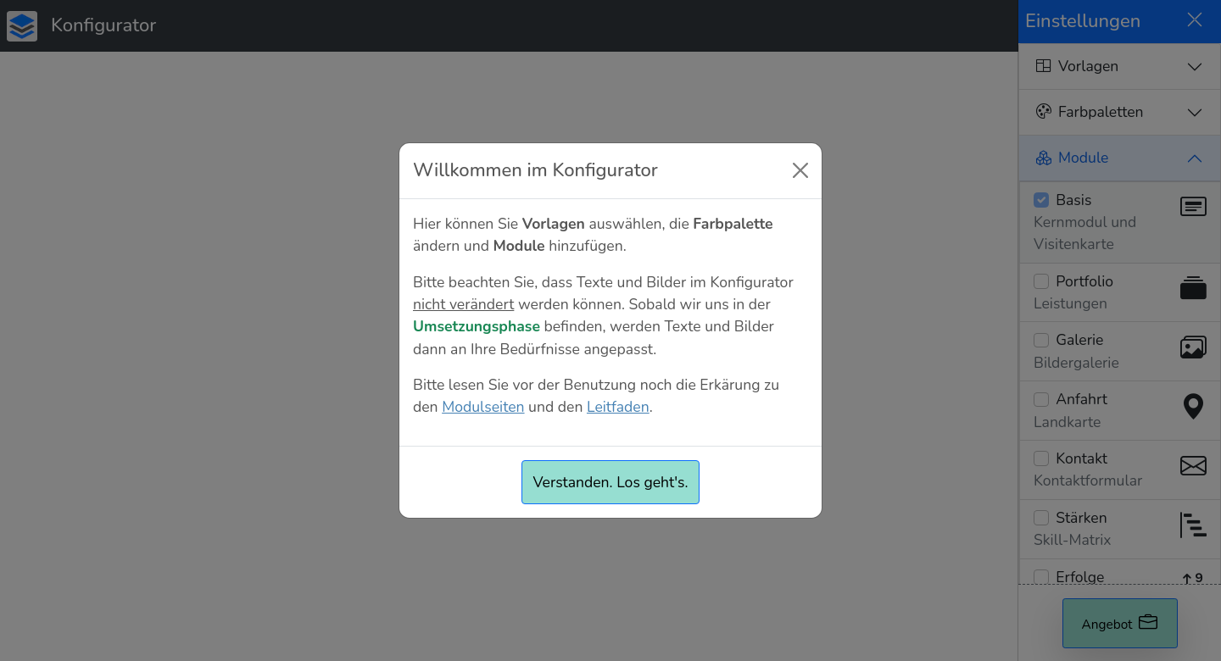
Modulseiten (483, 407)
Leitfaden (618, 407)
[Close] (800, 170)
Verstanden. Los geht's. (610, 482)
